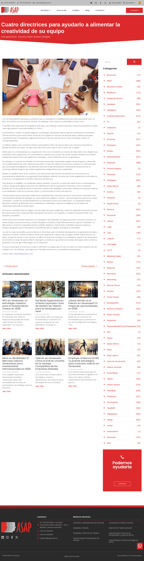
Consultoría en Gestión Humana (121, 523)
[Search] (115, 62)
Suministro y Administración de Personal (88, 523)
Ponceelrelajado (136, 555)
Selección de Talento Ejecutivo (120, 528)
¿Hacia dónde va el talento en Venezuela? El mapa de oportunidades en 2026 (83, 304)
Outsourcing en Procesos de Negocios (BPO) (123, 541)
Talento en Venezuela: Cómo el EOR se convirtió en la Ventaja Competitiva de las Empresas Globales (50, 363)
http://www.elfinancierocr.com (20, 254)
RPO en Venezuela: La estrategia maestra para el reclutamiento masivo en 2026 (15, 304)
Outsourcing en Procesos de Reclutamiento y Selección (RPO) (121, 534)
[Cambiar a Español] (139, 3)
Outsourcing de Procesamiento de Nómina (86, 539)
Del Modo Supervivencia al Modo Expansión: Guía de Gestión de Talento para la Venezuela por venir (49, 306)
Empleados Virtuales (81, 528)
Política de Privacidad (71, 556)
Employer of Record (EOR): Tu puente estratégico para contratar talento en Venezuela (83, 362)
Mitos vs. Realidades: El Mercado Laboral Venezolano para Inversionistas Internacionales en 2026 (16, 363)
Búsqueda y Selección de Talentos (86, 533)
